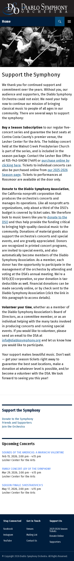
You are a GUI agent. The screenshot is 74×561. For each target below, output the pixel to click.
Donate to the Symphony (17, 419)
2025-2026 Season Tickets (58, 530)
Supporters (55, 541)
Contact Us (31, 540)
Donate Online (57, 536)
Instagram (8, 534)
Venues (29, 528)
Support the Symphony (21, 410)
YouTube (7, 540)
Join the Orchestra (13, 426)
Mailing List (31, 534)
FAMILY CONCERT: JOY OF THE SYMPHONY (26, 469)
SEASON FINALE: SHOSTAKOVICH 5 (22, 485)
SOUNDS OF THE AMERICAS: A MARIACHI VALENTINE (33, 452)
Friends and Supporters (17, 422)
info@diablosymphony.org (21, 340)
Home (6, 21)
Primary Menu (69, 21)
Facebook (8, 528)
